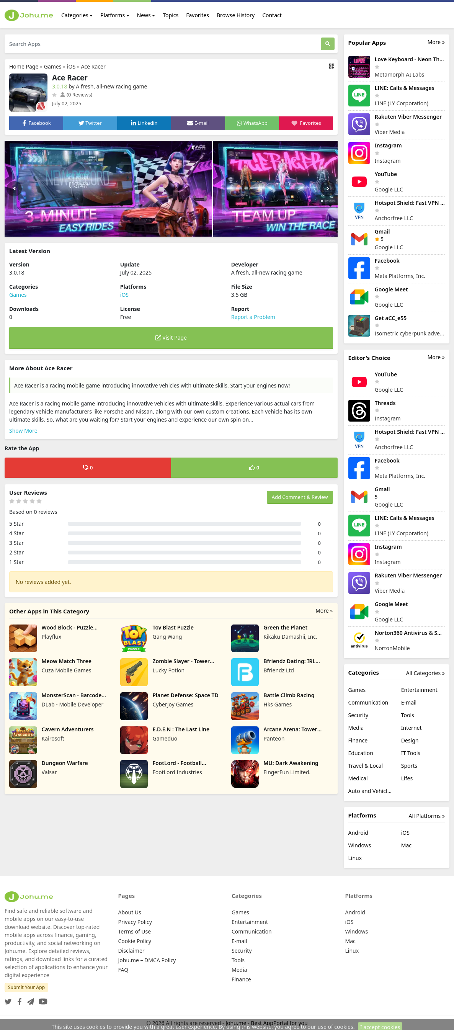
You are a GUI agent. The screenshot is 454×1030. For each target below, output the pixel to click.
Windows (359, 845)
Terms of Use (134, 931)
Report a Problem (253, 316)
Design (410, 740)
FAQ (123, 969)
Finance (358, 740)
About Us (129, 912)
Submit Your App (26, 987)
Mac (406, 845)
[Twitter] (8, 999)
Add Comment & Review (300, 497)
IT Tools (410, 753)
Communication (368, 702)
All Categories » (425, 673)
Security (358, 715)
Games (53, 66)
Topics (170, 15)
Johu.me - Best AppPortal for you (266, 1023)
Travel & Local (365, 765)
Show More (23, 430)
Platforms (112, 15)
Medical (358, 778)
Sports (409, 765)
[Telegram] (29, 999)
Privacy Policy (135, 921)
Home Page (23, 66)
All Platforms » (427, 815)
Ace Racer (93, 66)
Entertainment (419, 689)
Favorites (197, 15)
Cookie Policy (134, 941)
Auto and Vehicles (370, 791)
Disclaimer (131, 950)
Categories (74, 15)
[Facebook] (18, 999)
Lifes (407, 778)
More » (324, 610)
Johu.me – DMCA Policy (147, 960)
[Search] (328, 44)
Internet (411, 727)
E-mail (408, 702)
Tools (407, 715)
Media (356, 727)
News (144, 15)
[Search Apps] (163, 44)
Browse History (236, 15)
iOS (71, 66)
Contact (272, 15)
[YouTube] (41, 999)
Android (358, 832)
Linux (355, 858)
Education (360, 753)
